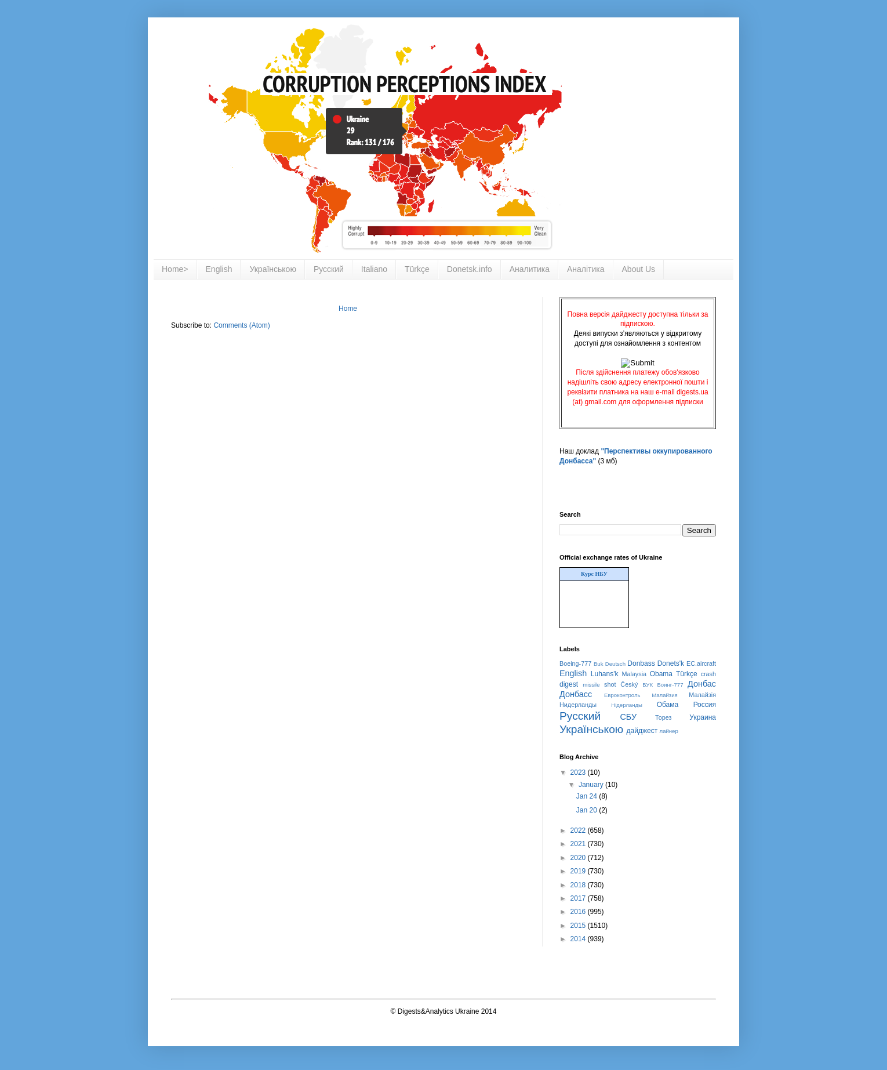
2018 (579, 885)
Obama (661, 674)
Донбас (702, 683)
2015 (579, 926)
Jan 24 (587, 796)
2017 (579, 898)
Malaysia (633, 673)
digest (568, 684)
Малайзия (665, 695)
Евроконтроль (622, 695)
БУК (647, 684)
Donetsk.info (469, 269)
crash (708, 673)
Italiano (374, 269)
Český (629, 684)
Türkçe (417, 269)
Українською (272, 269)
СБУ (628, 716)
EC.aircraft (701, 663)
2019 (579, 871)
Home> (175, 269)
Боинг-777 (670, 684)
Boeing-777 (575, 663)
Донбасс (575, 694)
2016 (579, 912)
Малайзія (702, 694)
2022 (579, 830)
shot (610, 684)
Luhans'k (605, 674)
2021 (579, 844)
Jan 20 (587, 810)
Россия (704, 705)
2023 (579, 772)
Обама (668, 705)
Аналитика (530, 269)
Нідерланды (626, 705)
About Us (639, 269)
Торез (663, 717)
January (592, 785)
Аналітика (586, 269)
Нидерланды (578, 704)
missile (591, 684)
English (219, 269)
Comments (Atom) (241, 325)
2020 (579, 858)
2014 (579, 939)
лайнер (669, 731)
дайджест (642, 731)
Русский (329, 269)
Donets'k (670, 663)
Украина (702, 717)
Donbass (641, 663)
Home (348, 308)
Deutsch (615, 664)
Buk (599, 664)
